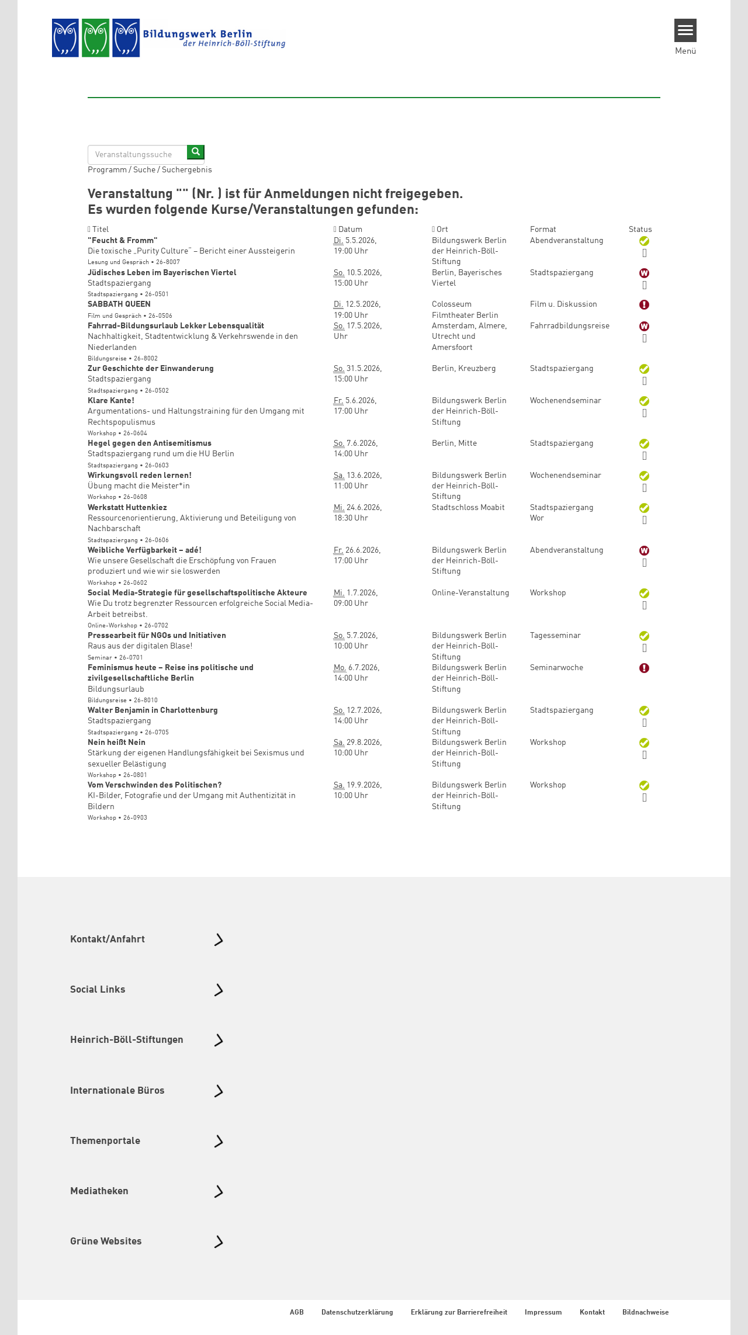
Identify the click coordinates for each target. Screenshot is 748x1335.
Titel (98, 230)
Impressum (543, 1312)
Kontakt (592, 1312)
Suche (144, 170)
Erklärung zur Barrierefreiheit (459, 1312)
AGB (297, 1312)
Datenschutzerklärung (357, 1312)
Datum (348, 230)
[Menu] (685, 30)
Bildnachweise (645, 1312)
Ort (440, 230)
